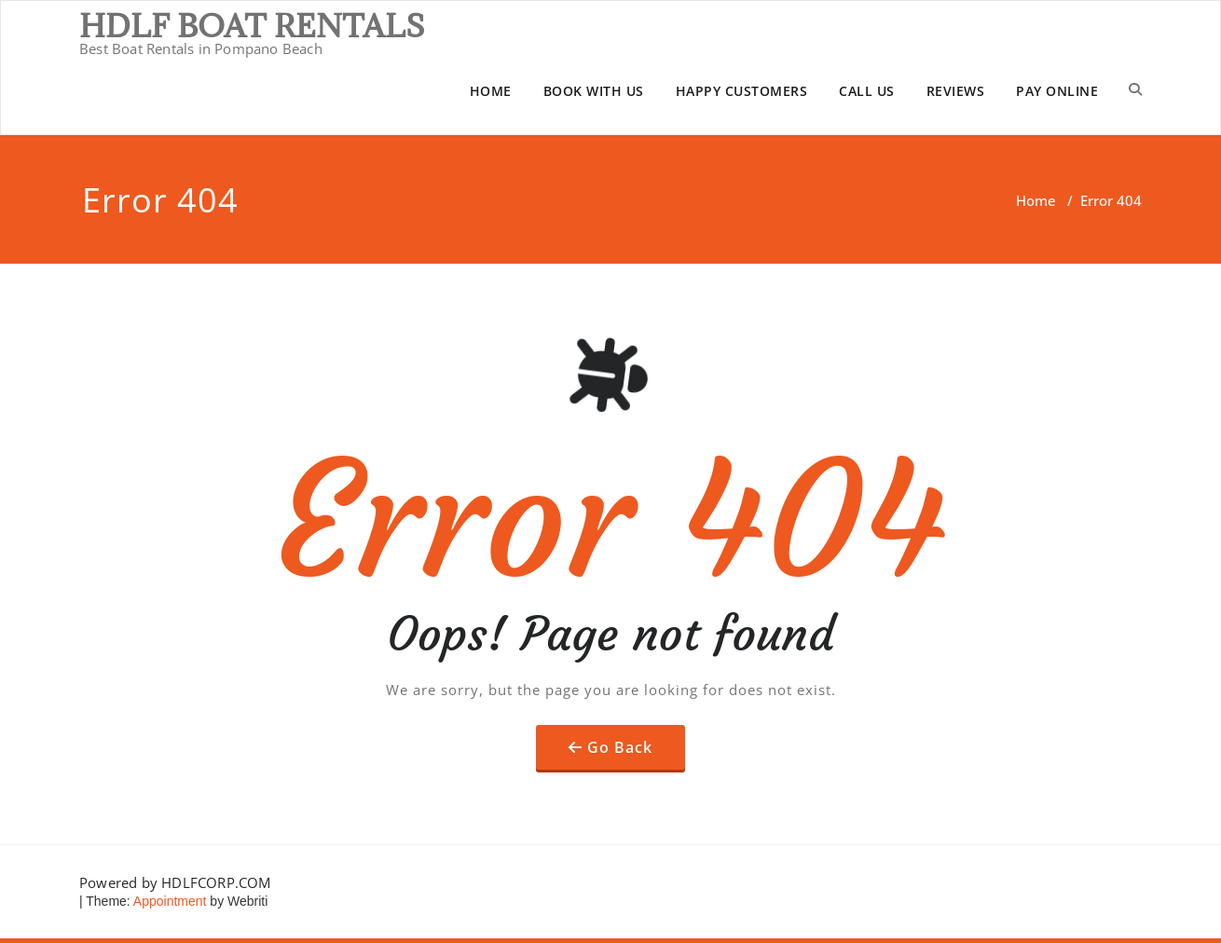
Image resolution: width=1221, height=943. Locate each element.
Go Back (619, 747)
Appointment (168, 901)
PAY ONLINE (1057, 91)
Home (1036, 200)
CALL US (867, 91)
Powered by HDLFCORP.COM (175, 882)
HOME (491, 91)
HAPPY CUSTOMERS (742, 91)
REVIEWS (955, 91)
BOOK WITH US (593, 91)
